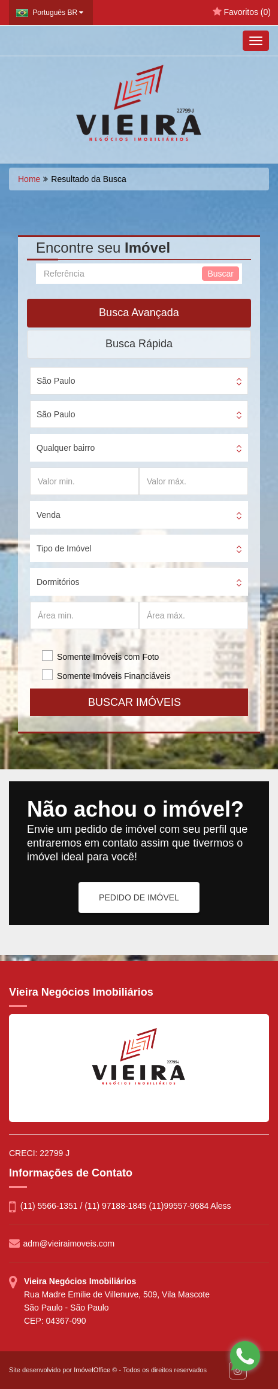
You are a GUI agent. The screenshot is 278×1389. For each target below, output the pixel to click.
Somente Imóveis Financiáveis (114, 676)
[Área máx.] (193, 615)
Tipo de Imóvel (64, 548)
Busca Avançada (139, 313)
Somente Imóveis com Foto (108, 657)
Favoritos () (242, 12)
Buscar (220, 273)
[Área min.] (84, 615)
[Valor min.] (84, 481)
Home (29, 179)
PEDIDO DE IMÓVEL (139, 897)
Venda (49, 515)
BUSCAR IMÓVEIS (139, 702)
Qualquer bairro (66, 448)
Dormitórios (58, 582)
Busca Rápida (139, 344)
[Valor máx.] (193, 481)
